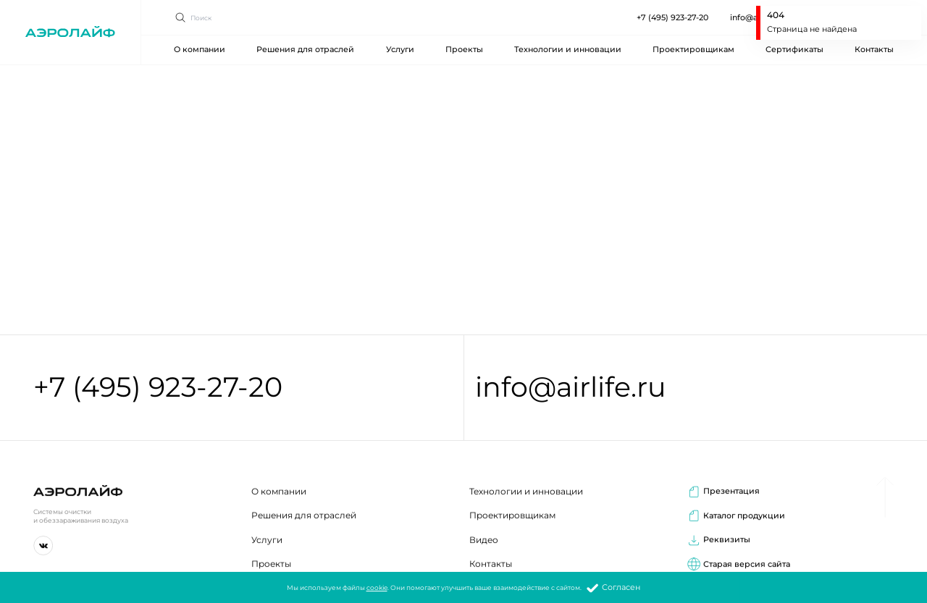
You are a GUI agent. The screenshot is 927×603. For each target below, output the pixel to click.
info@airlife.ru (570, 388)
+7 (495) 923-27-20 (672, 9)
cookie (376, 588)
